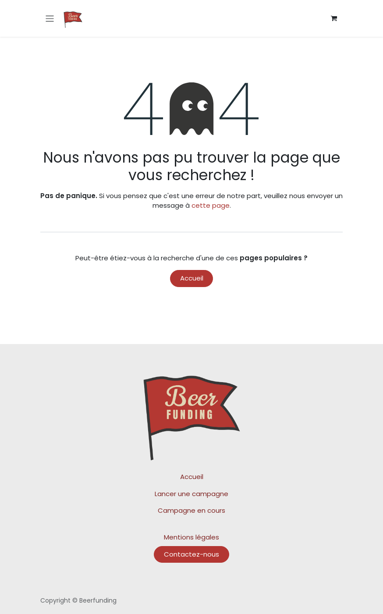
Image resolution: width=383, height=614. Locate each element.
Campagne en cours (191, 510)
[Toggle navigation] (49, 18)
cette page (211, 205)
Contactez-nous (191, 554)
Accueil (191, 278)
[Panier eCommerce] (334, 18)
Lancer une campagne (191, 493)
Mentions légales (191, 537)
